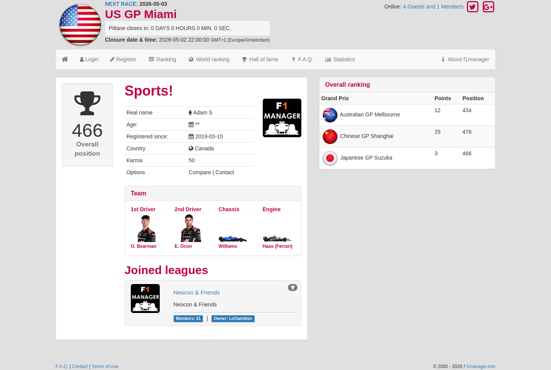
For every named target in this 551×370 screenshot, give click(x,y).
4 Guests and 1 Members (434, 6)
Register (123, 59)
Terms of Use (104, 366)
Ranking (162, 59)
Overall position (87, 149)
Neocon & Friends (197, 292)
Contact (80, 366)
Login (89, 59)
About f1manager (464, 59)
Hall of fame (259, 59)
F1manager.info (479, 366)
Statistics (340, 59)
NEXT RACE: (121, 4)
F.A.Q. (301, 59)
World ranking (208, 59)
